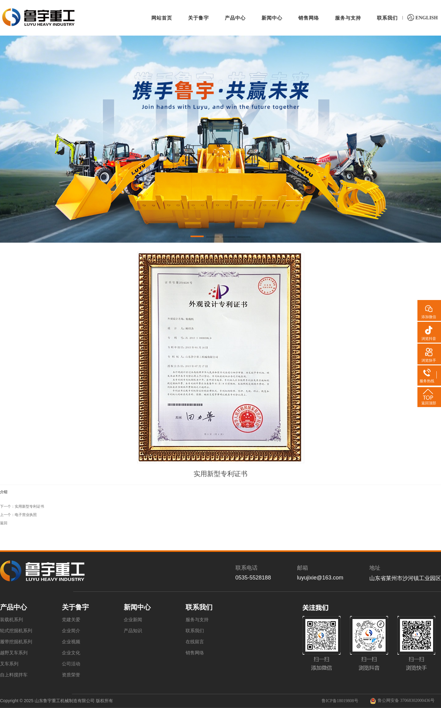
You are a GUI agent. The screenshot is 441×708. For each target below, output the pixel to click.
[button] (197, 237)
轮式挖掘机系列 (16, 630)
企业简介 (71, 630)
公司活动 (71, 663)
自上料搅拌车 (14, 674)
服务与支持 (197, 619)
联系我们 (195, 630)
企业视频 (71, 641)
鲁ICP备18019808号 (340, 700)
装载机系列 (11, 619)
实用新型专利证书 (29, 506)
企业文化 (71, 652)
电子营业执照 (26, 515)
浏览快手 (428, 360)
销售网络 (195, 652)
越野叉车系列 (14, 652)
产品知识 (133, 630)
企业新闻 (133, 619)
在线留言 (195, 641)
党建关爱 (71, 619)
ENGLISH (422, 17)
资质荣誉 (71, 674)
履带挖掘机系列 (16, 641)
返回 (3, 523)
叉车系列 (9, 663)
